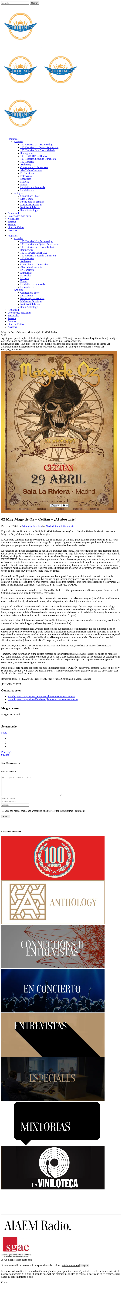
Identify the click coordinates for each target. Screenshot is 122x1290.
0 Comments (67, 526)
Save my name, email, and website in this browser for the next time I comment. (44, 814)
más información (70, 1269)
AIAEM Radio (53, 526)
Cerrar (4, 1286)
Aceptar (84, 1269)
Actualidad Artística (31, 526)
